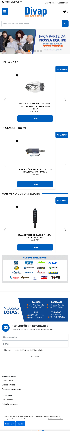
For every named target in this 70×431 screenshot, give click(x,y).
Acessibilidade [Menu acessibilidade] (12, 1)
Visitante (52, 2)
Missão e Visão (8, 384)
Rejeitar (20, 423)
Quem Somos (8, 380)
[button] (31, 23)
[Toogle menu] (5, 11)
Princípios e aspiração (11, 389)
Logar (35, 118)
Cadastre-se (62, 2)
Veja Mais (62, 69)
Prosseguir (9, 423)
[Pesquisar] (65, 23)
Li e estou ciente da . (23, 350)
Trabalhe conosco (10, 403)
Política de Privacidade (33, 350)
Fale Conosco (7, 399)
